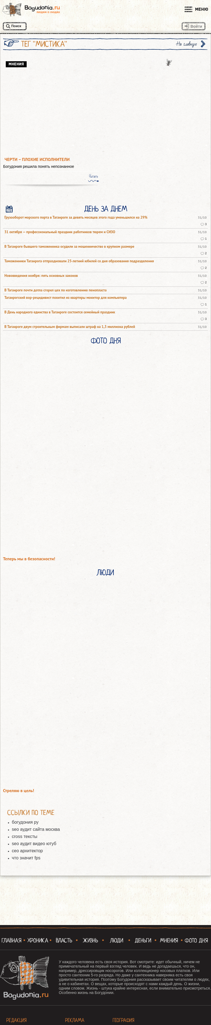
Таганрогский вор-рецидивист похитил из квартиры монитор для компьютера (65, 298)
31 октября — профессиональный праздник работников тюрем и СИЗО (59, 232)
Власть (64, 940)
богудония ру (25, 822)
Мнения (169, 940)
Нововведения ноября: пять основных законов (41, 276)
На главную (187, 44)
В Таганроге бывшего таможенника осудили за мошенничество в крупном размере (69, 247)
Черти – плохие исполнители (37, 159)
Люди (105, 572)
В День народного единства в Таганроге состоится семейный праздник (59, 312)
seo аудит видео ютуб (34, 843)
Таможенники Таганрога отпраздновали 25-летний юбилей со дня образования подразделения (79, 261)
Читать (93, 176)
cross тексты (24, 836)
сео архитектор (27, 850)
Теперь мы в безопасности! (29, 559)
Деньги (143, 940)
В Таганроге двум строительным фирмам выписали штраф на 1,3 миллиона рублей (69, 327)
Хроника (38, 940)
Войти (196, 26)
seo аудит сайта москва (36, 829)
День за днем (105, 209)
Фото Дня (106, 341)
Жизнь (90, 940)
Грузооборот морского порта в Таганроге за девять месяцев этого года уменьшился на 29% (76, 217)
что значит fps (26, 858)
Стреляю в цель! (18, 791)
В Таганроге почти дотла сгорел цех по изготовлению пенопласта (55, 290)
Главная (11, 940)
